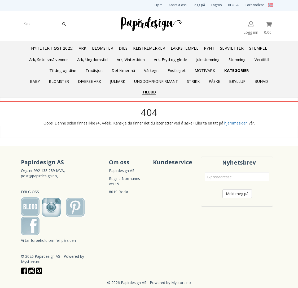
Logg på (199, 5)
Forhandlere (255, 5)
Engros (216, 5)
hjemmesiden (236, 123)
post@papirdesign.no (39, 175)
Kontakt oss (177, 5)
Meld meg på (237, 193)
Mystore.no (31, 261)
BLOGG (233, 5)
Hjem (159, 5)
